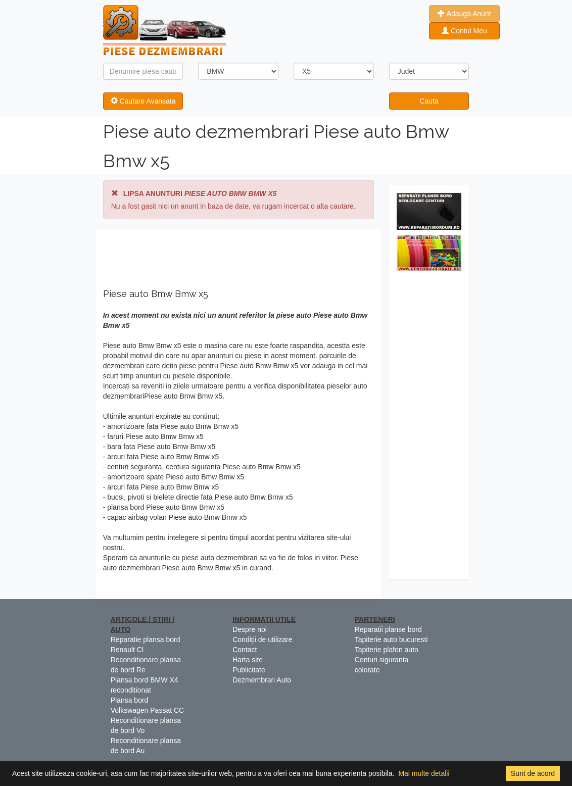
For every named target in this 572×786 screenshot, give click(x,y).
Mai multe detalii (423, 773)
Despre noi (249, 629)
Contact (244, 650)
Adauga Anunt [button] (464, 14)
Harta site (247, 660)
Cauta (428, 101)
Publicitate (248, 670)
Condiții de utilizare (262, 639)
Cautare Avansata (143, 101)
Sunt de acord (533, 773)
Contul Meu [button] (464, 31)
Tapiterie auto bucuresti (391, 639)
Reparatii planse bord (388, 629)
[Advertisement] (429, 427)
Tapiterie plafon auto (386, 650)
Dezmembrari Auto (261, 680)
